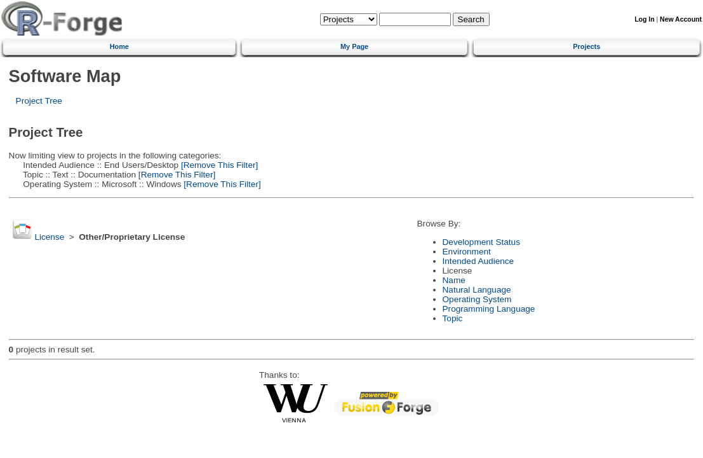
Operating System (477, 299)
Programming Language (489, 309)
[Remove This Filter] (218, 165)
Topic (453, 318)
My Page (354, 46)
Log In (644, 19)
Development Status (481, 242)
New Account (681, 19)
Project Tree (39, 101)
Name (454, 280)
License (49, 237)
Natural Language (477, 290)
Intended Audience (478, 261)
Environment (467, 251)
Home (119, 46)
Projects (586, 46)
